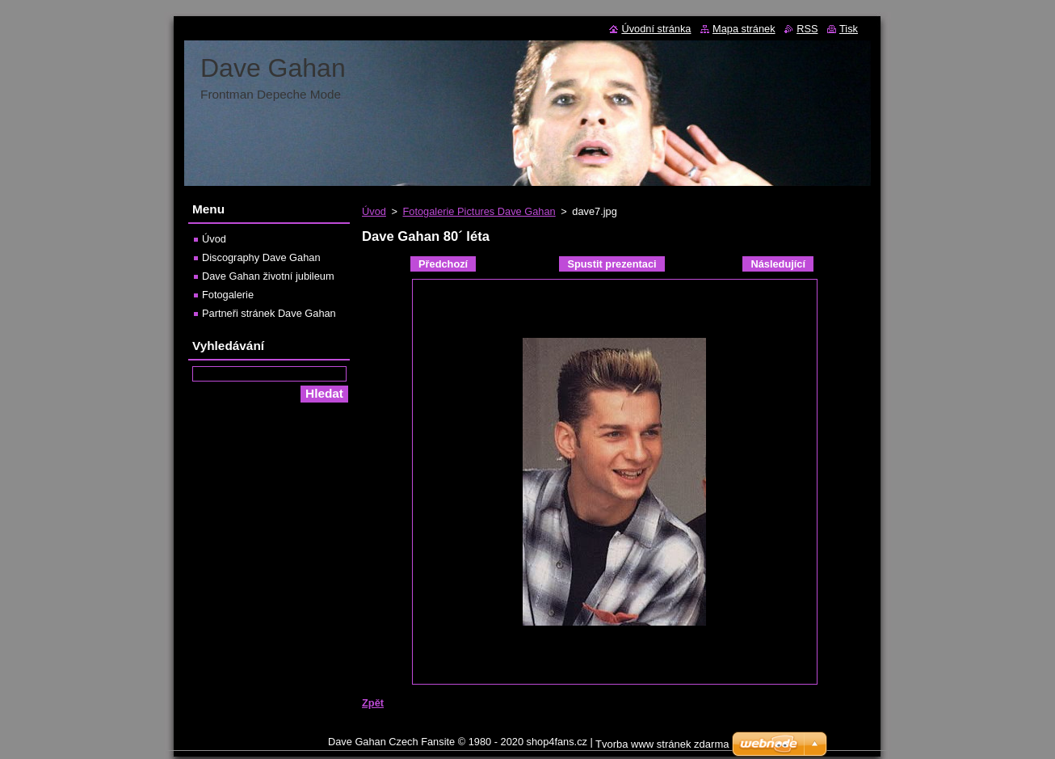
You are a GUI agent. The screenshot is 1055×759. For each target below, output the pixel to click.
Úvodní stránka (656, 29)
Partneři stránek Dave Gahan (269, 313)
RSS (807, 29)
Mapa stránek (743, 29)
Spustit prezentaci (611, 264)
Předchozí (443, 264)
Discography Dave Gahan (261, 257)
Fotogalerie (228, 295)
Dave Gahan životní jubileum (268, 276)
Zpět (373, 703)
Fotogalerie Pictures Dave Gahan (478, 211)
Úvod (374, 211)
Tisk (848, 29)
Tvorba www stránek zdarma (662, 744)
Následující (777, 264)
